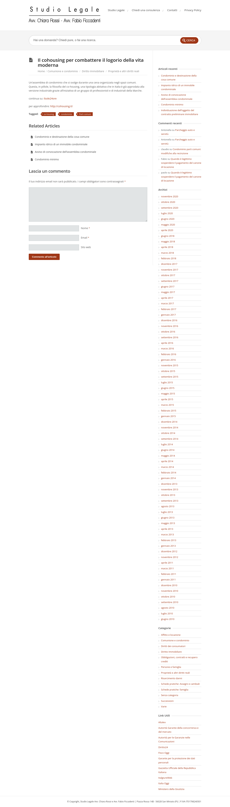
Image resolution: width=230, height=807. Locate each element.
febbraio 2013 (168, 540)
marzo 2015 (167, 404)
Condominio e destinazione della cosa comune (60, 136)
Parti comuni (85, 114)
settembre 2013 (169, 500)
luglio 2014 (167, 444)
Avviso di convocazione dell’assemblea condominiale (63, 152)
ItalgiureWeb (165, 777)
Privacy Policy (192, 10)
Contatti (172, 10)
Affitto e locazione (170, 634)
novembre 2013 (169, 489)
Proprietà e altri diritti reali (123, 71)
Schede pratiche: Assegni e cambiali (180, 683)
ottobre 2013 (168, 495)
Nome (85, 228)
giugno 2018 (167, 236)
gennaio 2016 (168, 359)
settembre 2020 (169, 207)
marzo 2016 (167, 348)
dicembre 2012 (169, 551)
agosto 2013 (167, 506)
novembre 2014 (169, 427)
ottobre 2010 (168, 596)
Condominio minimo (45, 159)
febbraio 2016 (168, 354)
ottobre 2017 (168, 275)
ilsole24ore (50, 98)
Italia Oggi (163, 783)
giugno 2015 (167, 388)
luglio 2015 (167, 382)
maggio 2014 (168, 455)
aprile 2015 (167, 399)
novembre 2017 (169, 269)
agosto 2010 (167, 607)
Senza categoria (169, 695)
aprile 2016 (167, 343)
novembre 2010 (169, 590)
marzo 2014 (167, 467)
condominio (66, 114)
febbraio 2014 (168, 472)
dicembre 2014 (169, 421)
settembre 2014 (169, 438)
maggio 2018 (168, 241)
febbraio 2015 (168, 410)
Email (85, 237)
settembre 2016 (169, 337)
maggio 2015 (168, 393)
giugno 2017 (167, 286)
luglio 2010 (167, 613)
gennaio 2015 (168, 416)
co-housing (49, 114)
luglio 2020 (167, 213)
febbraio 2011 (168, 574)
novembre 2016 (169, 326)
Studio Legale (116, 10)
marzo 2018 (167, 252)
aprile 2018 (167, 247)
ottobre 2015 (168, 371)
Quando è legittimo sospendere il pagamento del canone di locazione (181, 163)
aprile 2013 (167, 529)
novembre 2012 (169, 557)
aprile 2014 (167, 461)
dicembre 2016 (169, 320)
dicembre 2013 (169, 483)
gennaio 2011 (168, 579)
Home (41, 71)
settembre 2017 (169, 281)
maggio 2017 (168, 292)
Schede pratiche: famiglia (174, 689)
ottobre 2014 (168, 433)
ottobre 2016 (168, 331)
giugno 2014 (167, 450)
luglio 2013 (167, 512)
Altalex (162, 722)
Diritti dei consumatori (173, 646)
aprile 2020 (167, 230)
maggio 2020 (168, 224)
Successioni (167, 701)
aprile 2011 (167, 562)
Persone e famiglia (171, 667)
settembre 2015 (169, 376)
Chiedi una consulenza (146, 10)
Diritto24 (163, 747)
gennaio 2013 (168, 545)
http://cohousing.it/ (61, 106)
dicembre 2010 (169, 585)
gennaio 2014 (168, 478)
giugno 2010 (167, 619)
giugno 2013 (167, 517)
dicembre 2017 (169, 264)
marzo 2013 (167, 534)
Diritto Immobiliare (93, 71)
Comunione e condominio (63, 71)
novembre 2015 (169, 365)
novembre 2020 (169, 196)
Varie (164, 706)
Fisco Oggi (163, 752)
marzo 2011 (167, 568)
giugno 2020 (167, 218)
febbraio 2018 (168, 258)
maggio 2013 (168, 523)
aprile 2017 (167, 297)
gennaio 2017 (168, 314)
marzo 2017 (167, 303)
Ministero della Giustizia (171, 789)
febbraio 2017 (168, 309)
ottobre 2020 (168, 202)
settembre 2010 (169, 602)
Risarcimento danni (171, 678)
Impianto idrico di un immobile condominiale (59, 144)
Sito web (86, 247)
